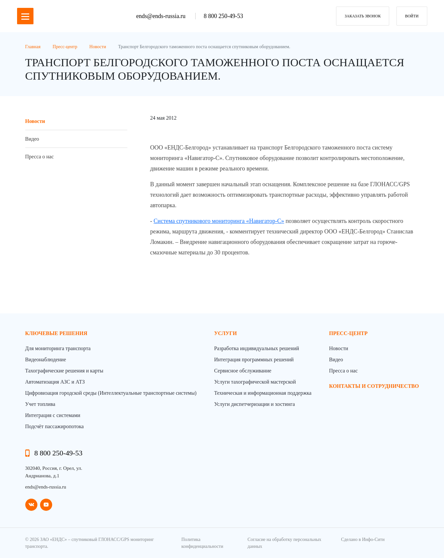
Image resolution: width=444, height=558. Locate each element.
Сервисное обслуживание (242, 370)
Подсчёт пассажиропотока (54, 426)
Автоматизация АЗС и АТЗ (55, 382)
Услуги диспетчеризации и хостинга (254, 404)
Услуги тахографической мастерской (255, 382)
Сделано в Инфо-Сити (363, 539)
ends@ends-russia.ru (161, 16)
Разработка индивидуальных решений (256, 348)
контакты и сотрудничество (374, 386)
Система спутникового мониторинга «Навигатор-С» (219, 221)
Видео (32, 139)
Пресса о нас (39, 156)
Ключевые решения (56, 333)
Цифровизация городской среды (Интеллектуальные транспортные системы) (111, 393)
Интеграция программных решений (253, 359)
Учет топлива (40, 404)
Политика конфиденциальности (202, 543)
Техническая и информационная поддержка (262, 393)
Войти (411, 16)
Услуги (225, 333)
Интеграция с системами (52, 415)
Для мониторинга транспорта (58, 348)
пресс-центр (348, 333)
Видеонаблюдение (45, 359)
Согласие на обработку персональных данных (284, 543)
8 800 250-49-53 (223, 16)
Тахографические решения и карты (64, 370)
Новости (35, 121)
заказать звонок (363, 16)
